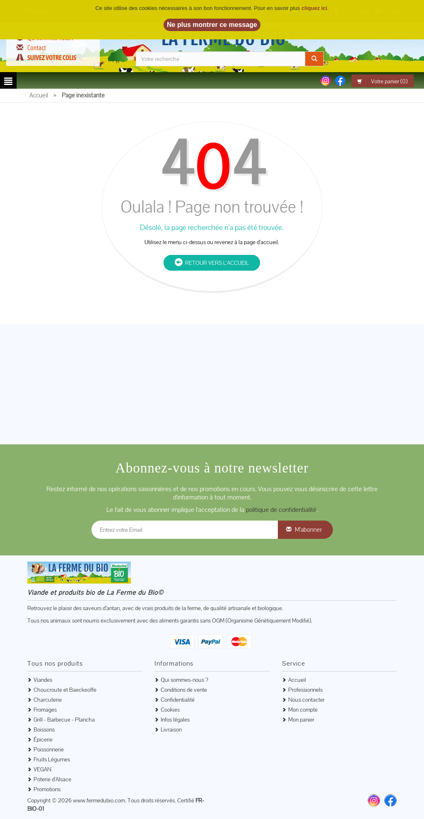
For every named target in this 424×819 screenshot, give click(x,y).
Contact (36, 47)
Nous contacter (306, 699)
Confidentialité (178, 699)
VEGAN (42, 769)
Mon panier (301, 719)
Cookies (170, 709)
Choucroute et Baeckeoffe (65, 689)
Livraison (171, 729)
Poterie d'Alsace (52, 779)
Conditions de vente (184, 689)
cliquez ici (314, 8)
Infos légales (175, 719)
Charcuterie (48, 699)
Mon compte (303, 709)
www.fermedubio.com (99, 800)
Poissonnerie (49, 749)
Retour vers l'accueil (212, 263)
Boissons (44, 729)
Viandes (43, 679)
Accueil (297, 679)
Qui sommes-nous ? (184, 679)
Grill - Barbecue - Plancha (64, 719)
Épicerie (43, 739)
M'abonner (308, 529)
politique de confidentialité (281, 509)
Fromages (45, 709)
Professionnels (305, 689)
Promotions (47, 789)
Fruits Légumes (52, 759)
